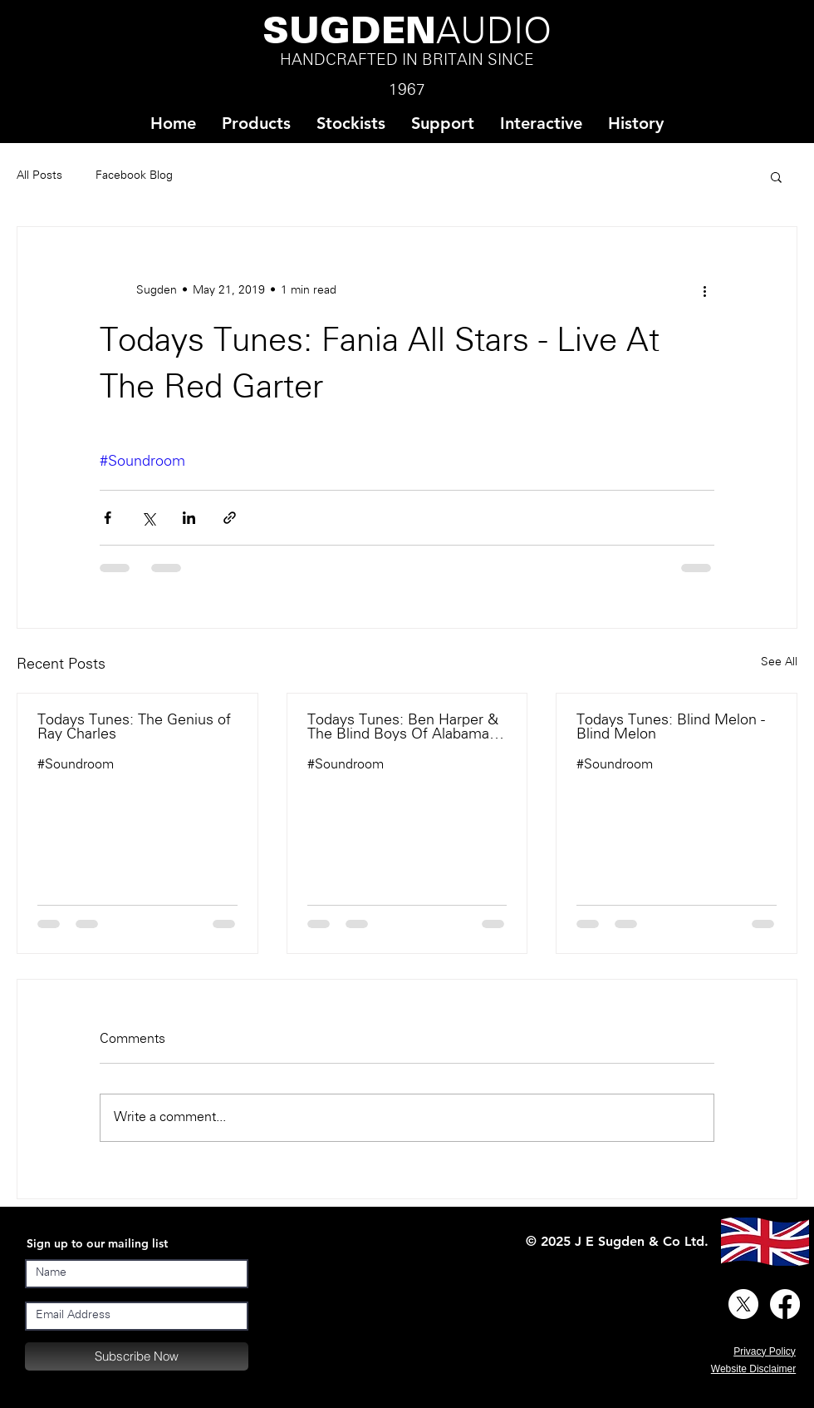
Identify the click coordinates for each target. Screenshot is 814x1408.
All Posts (39, 175)
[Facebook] (785, 1304)
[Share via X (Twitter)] (148, 518)
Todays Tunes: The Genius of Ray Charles (134, 728)
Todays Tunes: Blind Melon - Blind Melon (670, 728)
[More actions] (704, 290)
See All (779, 662)
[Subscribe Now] (136, 1356)
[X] (743, 1304)
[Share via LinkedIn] (189, 518)
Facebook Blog (134, 175)
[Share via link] (230, 518)
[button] (350, 123)
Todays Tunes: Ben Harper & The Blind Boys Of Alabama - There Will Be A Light (402, 728)
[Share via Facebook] (107, 518)
